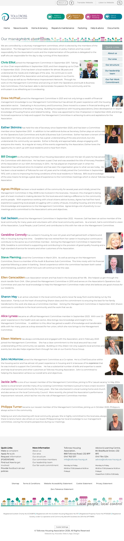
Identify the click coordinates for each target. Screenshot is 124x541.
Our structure (112, 65)
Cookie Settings (62, 527)
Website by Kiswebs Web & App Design (62, 534)
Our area (112, 59)
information (15, 456)
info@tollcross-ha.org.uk (75, 459)
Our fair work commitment (45, 465)
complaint (13, 451)
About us (112, 53)
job (13, 454)
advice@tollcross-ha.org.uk (108, 459)
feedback (13, 468)
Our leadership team (42, 462)
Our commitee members (44, 459)
